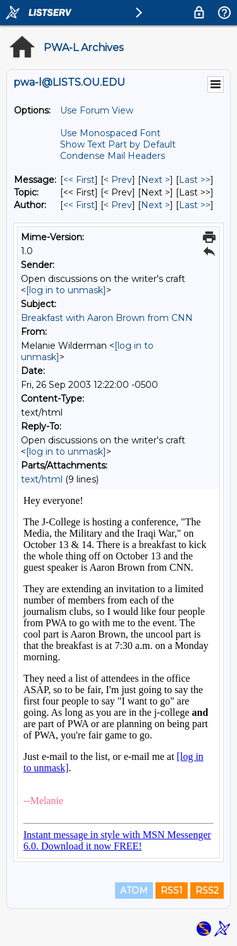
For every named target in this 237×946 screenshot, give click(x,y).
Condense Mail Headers (112, 155)
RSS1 (172, 890)
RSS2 (207, 890)
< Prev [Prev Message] (118, 179)
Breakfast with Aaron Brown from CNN (107, 318)
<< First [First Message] (79, 179)
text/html (42, 479)
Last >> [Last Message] (194, 179)
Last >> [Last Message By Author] (194, 205)
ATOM (134, 890)
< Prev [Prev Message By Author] (118, 205)
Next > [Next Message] (155, 179)
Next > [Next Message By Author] (155, 205)
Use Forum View (96, 110)
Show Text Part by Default (118, 144)
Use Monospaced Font (110, 133)
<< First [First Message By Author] (79, 205)
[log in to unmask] (66, 290)
